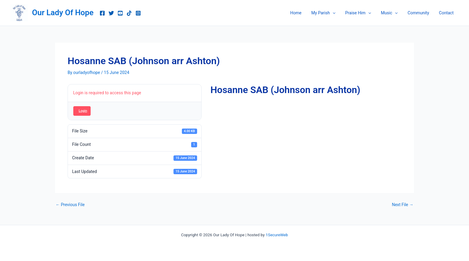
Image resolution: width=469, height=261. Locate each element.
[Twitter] (111, 13)
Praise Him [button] (364, 13)
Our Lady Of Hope (63, 12)
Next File (402, 205)
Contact (447, 12)
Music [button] (393, 13)
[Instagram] (138, 13)
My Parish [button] (330, 13)
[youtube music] (120, 13)
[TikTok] (129, 13)
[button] (339, 13)
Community (420, 12)
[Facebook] (102, 13)
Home (304, 12)
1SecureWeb (277, 235)
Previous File (70, 205)
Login (83, 111)
